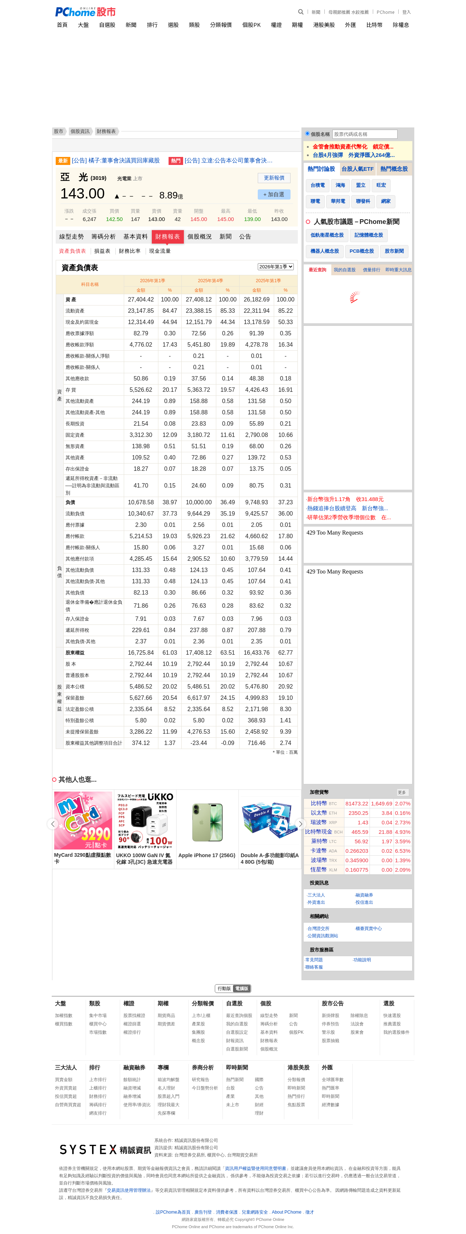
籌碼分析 (103, 236)
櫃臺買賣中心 (369, 928)
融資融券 (364, 895)
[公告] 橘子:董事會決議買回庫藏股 (116, 160)
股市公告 (333, 1003)
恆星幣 (319, 869)
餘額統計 (132, 1079)
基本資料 (135, 236)
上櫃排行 (98, 1088)
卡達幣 (319, 850)
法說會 (357, 1023)
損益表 (102, 251)
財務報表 (167, 236)
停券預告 (330, 1023)
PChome (385, 12)
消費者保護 (227, 1212)
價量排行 (371, 269)
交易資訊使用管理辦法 (129, 1190)
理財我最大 (168, 1104)
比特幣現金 (318, 831)
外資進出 (316, 902)
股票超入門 (168, 1096)
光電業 (124, 178)
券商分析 (203, 1067)
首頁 (62, 24)
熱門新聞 (235, 1079)
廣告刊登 (203, 1212)
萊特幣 (319, 841)
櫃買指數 (63, 1023)
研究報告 (200, 1079)
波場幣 (319, 860)
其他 (259, 1096)
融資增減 (132, 1088)
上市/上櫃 (201, 1015)
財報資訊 (235, 1040)
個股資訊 (80, 131)
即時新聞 (237, 1067)
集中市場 (98, 1015)
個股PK (251, 24)
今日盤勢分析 (205, 1088)
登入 (406, 12)
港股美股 (324, 24)
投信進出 (364, 902)
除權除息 (359, 1015)
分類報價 (221, 24)
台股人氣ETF (357, 169)
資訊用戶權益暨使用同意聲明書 (255, 1168)
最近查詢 (317, 269)
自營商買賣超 (68, 1104)
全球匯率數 (333, 1079)
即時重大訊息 (399, 269)
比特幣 (374, 24)
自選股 (107, 24)
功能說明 (362, 959)
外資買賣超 (66, 1088)
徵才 (309, 1212)
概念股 (198, 1040)
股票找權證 (134, 1015)
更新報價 (274, 178)
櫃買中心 (98, 1023)
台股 (230, 1088)
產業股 (198, 1023)
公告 (245, 236)
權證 (276, 24)
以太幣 (319, 812)
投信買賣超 (66, 1096)
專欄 (163, 1067)
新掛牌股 (330, 1015)
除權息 (401, 24)
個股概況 (199, 236)
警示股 (328, 1032)
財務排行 (98, 1096)
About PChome (286, 1212)
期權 (297, 24)
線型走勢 (71, 236)
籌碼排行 (98, 1104)
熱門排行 (296, 1096)
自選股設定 (237, 1032)
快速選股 (392, 1015)
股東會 (357, 1032)
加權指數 (63, 1015)
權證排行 (132, 1032)
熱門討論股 (321, 169)
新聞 (316, 12)
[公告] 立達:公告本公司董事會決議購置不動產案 (230, 160)
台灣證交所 (318, 928)
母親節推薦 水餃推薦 (348, 12)
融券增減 (132, 1096)
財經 (259, 1104)
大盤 (83, 24)
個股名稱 (320, 134)
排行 (152, 24)
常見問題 (314, 959)
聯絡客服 (314, 967)
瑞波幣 (319, 822)
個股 (265, 1003)
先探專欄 (166, 1113)
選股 (173, 24)
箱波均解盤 (168, 1079)
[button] (300, 824)
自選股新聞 (237, 1049)
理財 (259, 1113)
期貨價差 (166, 1023)
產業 (230, 1096)
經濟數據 (330, 1104)
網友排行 (98, 1113)
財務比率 (130, 251)
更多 (402, 792)
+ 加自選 (274, 194)
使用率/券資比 (137, 1104)
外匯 (350, 24)
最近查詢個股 (239, 1015)
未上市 (232, 1104)
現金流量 (160, 251)
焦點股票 (296, 1104)
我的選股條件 (396, 1032)
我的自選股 (345, 269)
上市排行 (98, 1079)
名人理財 (166, 1088)
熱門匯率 (330, 1088)
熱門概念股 (394, 169)
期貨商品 (166, 1015)
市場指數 (98, 1032)
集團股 (198, 1032)
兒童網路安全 (255, 1212)
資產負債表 (72, 251)
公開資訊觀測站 (323, 935)
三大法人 (316, 895)
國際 (259, 1079)
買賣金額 (63, 1079)
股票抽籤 (330, 1040)
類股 (194, 24)
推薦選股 (392, 1023)
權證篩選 (132, 1023)
